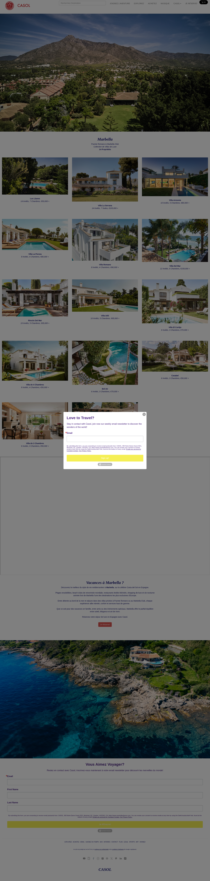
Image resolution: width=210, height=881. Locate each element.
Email (69, 433)
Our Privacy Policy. (85, 451)
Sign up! (105, 458)
